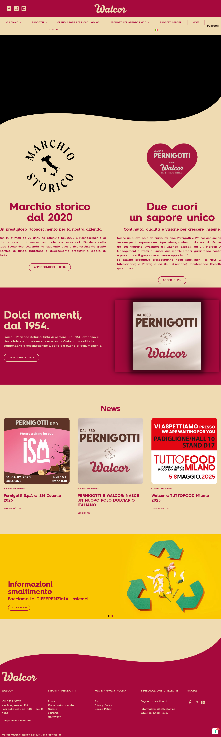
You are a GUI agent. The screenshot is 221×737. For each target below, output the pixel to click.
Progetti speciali (171, 22)
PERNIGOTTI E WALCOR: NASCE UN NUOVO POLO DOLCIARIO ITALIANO (108, 500)
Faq (96, 701)
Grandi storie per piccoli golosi (78, 22)
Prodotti (39, 22)
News (196, 22)
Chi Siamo (14, 22)
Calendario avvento (61, 705)
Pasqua (52, 701)
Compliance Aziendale (16, 720)
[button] (109, 616)
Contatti (54, 30)
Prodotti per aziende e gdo (130, 22)
